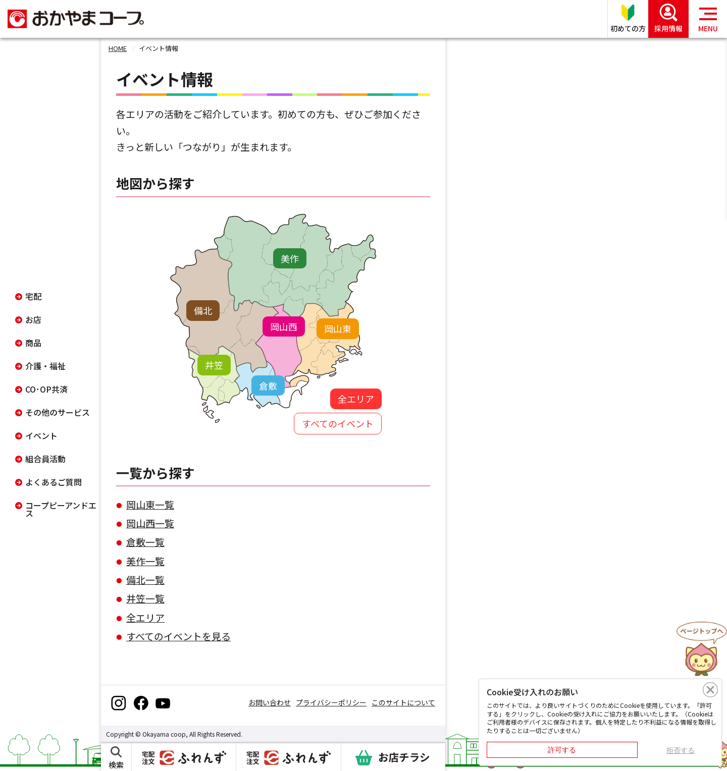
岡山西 (283, 326)
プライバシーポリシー (331, 702)
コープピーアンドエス (60, 509)
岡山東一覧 (150, 504)
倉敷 (268, 385)
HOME (118, 48)
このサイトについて (403, 702)
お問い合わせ (269, 702)
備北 (203, 310)
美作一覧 (145, 561)
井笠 (214, 364)
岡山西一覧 (150, 523)
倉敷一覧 (145, 541)
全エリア (356, 398)
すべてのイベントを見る (178, 636)
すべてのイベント (338, 423)
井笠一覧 (145, 598)
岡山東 (337, 328)
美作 (290, 258)
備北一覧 (145, 579)
